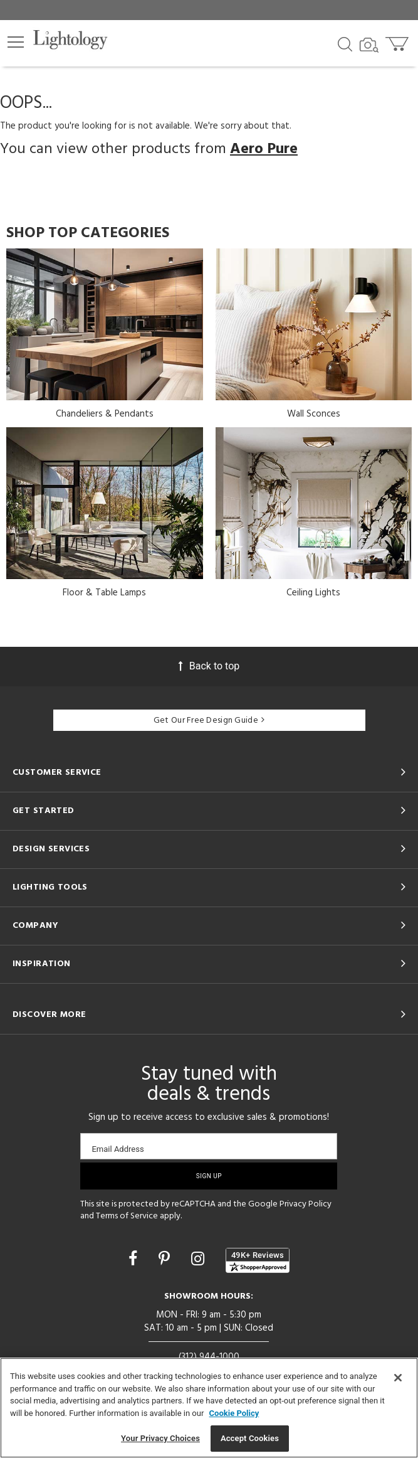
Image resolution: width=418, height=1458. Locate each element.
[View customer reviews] (257, 1260)
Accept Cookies (250, 1438)
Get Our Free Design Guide (209, 720)
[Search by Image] (369, 45)
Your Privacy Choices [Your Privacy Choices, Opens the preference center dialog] (160, 1438)
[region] (209, 1408)
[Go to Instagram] (199, 1259)
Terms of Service (127, 1216)
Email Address (117, 1149)
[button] (15, 42)
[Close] (398, 1377)
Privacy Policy (306, 1204)
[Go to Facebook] (135, 1259)
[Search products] (345, 43)
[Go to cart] (398, 41)
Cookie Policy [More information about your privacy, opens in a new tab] (234, 1413)
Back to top (209, 666)
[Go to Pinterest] (166, 1259)
